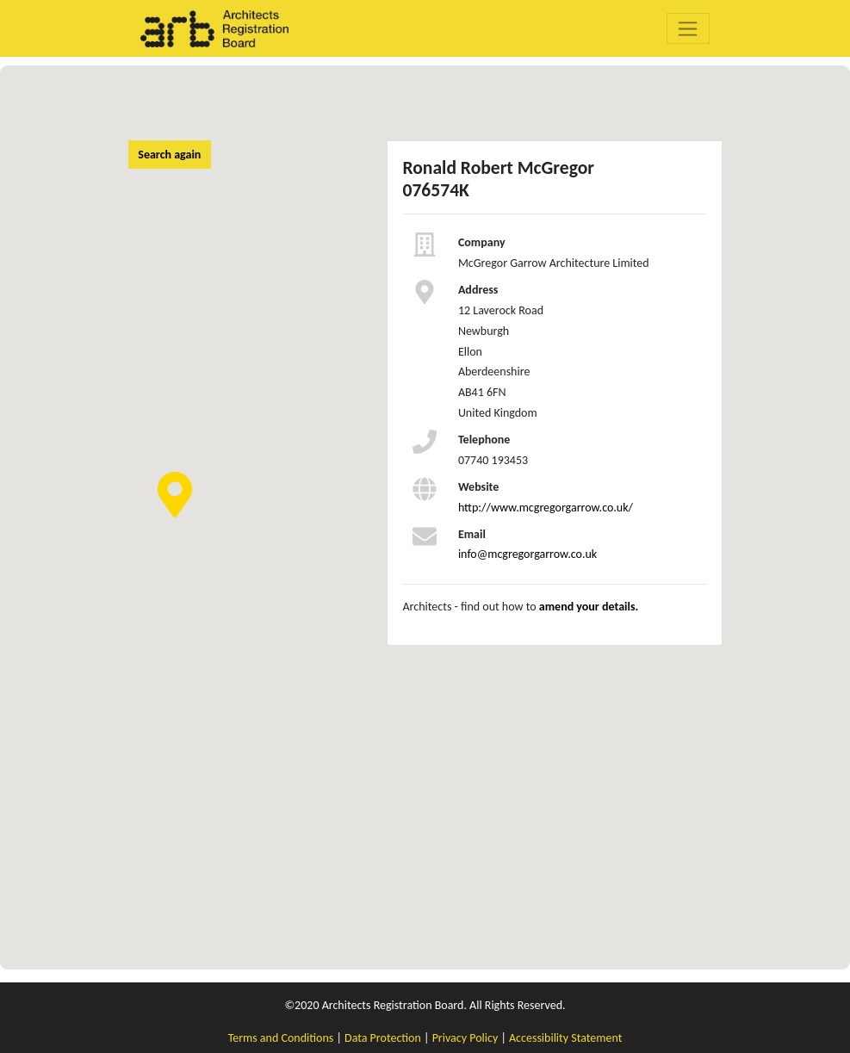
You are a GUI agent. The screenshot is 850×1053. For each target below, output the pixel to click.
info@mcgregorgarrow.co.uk (527, 554)
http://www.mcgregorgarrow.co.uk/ (545, 507)
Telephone (484, 439)
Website (478, 487)
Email (472, 534)
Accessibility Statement (565, 1038)
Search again (169, 154)
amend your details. (589, 606)
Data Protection (382, 1038)
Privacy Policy (465, 1038)
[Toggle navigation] (688, 28)
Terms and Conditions (281, 1038)
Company (482, 242)
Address (478, 289)
